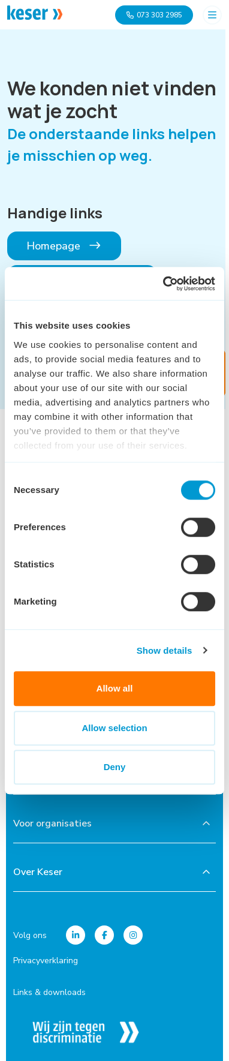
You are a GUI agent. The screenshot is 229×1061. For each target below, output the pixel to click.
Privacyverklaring (45, 960)
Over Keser (37, 872)
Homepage (64, 246)
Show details (164, 650)
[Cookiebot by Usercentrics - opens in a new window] (164, 283)
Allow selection (114, 728)
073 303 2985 (154, 15)
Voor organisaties (52, 823)
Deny (115, 767)
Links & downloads (49, 992)
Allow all (115, 688)
